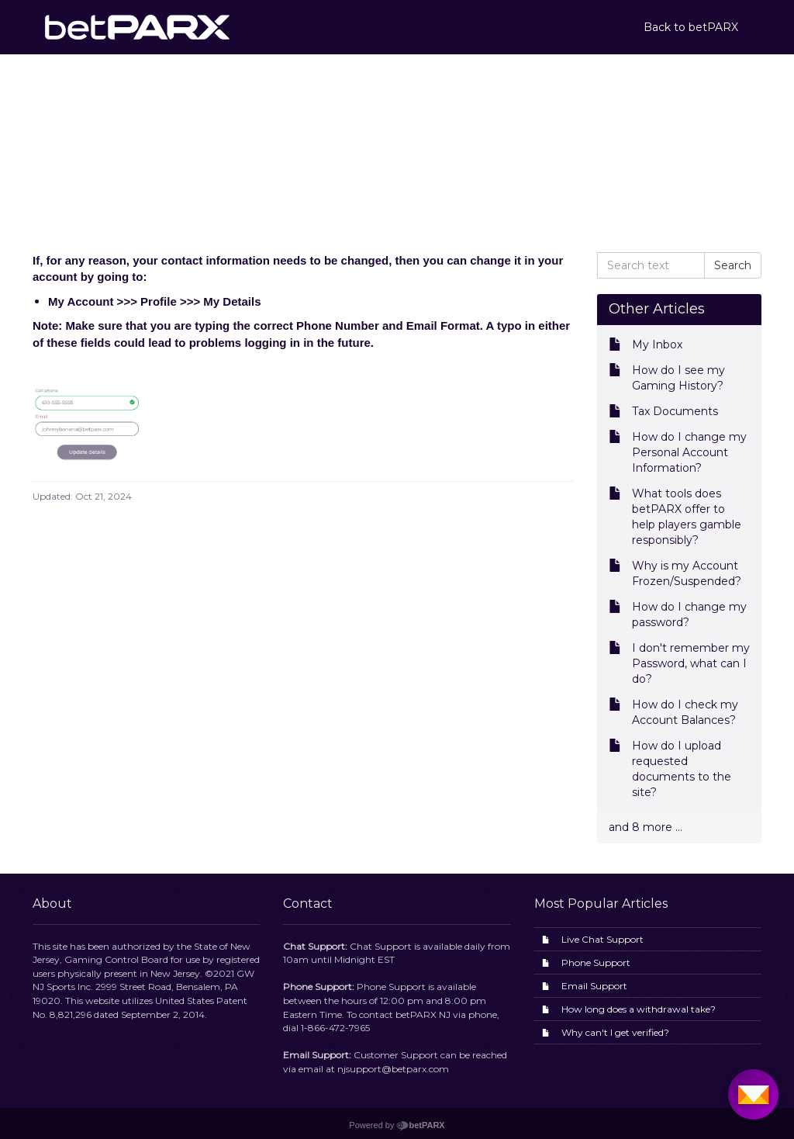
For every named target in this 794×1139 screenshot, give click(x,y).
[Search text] (651, 265)
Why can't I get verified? (615, 1032)
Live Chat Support (602, 939)
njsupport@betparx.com (393, 1069)
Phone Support (595, 962)
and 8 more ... (645, 827)
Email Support (594, 986)
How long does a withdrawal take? (638, 1009)
